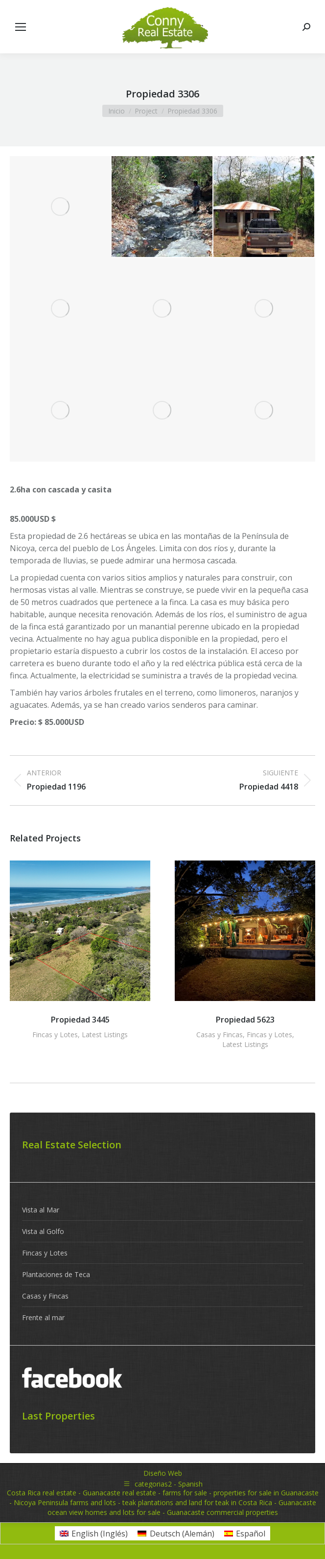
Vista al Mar (40, 1209)
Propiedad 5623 (245, 1019)
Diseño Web (162, 1473)
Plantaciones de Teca (56, 1274)
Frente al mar (43, 1317)
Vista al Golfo (43, 1231)
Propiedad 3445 (80, 1019)
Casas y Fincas (219, 1034)
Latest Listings (105, 1034)
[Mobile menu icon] (20, 27)
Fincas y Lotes (55, 1034)
